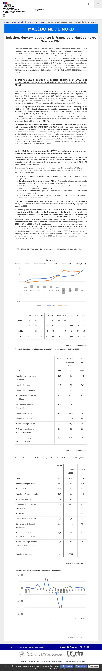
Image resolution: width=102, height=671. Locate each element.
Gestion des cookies (78, 661)
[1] (16, 249)
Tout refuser (81, 666)
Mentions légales (29, 661)
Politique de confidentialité (46, 661)
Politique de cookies (63, 661)
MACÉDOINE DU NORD (36, 22)
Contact (20, 661)
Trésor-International (19, 22)
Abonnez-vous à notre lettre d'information (27, 647)
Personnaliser (93, 666)
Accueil (6, 22)
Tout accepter (66, 666)
